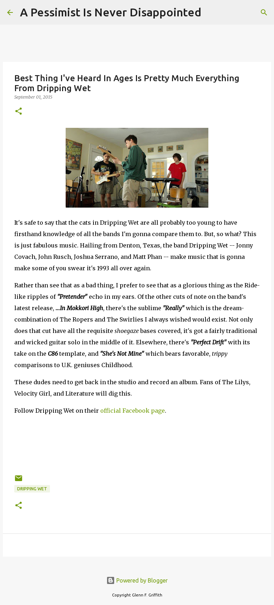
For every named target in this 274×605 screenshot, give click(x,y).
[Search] (211, 12)
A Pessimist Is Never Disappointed (110, 12)
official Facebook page (132, 410)
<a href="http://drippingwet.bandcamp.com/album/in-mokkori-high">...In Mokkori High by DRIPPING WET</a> (137, 443)
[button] (18, 111)
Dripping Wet (32, 488)
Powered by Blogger (137, 580)
